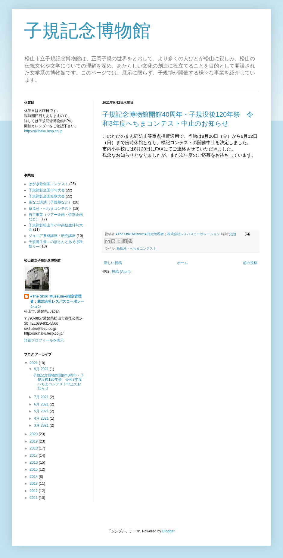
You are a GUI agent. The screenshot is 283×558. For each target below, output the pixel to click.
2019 (34, 441)
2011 (34, 498)
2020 (34, 434)
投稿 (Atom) (121, 272)
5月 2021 (42, 411)
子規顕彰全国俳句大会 (47, 190)
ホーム (182, 263)
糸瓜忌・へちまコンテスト (136, 248)
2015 (34, 469)
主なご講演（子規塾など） (50, 202)
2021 (34, 363)
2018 (34, 448)
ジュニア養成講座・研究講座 (52, 236)
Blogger (168, 531)
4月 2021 (42, 418)
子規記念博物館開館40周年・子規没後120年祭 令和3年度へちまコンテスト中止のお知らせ (58, 381)
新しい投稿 (113, 263)
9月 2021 (42, 369)
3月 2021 (42, 425)
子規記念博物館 (87, 30)
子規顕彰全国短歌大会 (47, 196)
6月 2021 (42, 404)
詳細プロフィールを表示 (44, 340)
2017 (34, 455)
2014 (34, 476)
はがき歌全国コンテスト (48, 184)
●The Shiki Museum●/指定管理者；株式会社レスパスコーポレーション (57, 301)
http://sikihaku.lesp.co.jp (43, 131)
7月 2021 (42, 397)
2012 (34, 491)
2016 (34, 462)
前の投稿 (250, 263)
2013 (34, 483)
